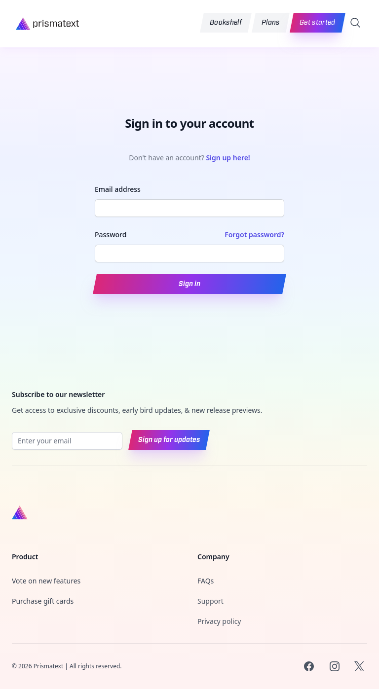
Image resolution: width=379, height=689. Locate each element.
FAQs (205, 580)
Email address (118, 189)
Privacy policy (219, 621)
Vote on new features (46, 580)
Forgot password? (254, 234)
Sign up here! (228, 157)
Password (110, 234)
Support (210, 601)
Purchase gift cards (43, 601)
